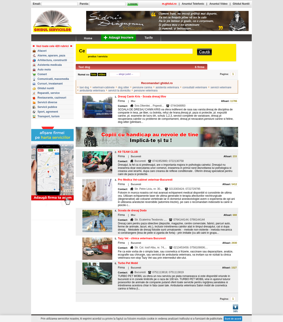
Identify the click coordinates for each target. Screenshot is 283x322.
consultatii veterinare (195, 87)
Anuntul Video (218, 3)
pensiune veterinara (145, 90)
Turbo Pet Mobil (128, 263)
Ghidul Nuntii (241, 3)
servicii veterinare (220, 87)
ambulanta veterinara (92, 90)
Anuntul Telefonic (193, 3)
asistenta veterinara (167, 87)
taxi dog (84, 87)
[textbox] (139, 51)
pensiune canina (142, 87)
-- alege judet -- (125, 74)
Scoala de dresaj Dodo (132, 210)
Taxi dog (84, 67)
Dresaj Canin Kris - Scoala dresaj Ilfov (142, 96)
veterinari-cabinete (103, 87)
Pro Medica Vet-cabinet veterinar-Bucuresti (145, 179)
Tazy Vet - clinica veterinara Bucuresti (142, 238)
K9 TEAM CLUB (128, 151)
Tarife (148, 37)
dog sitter (123, 87)
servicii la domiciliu (119, 90)
